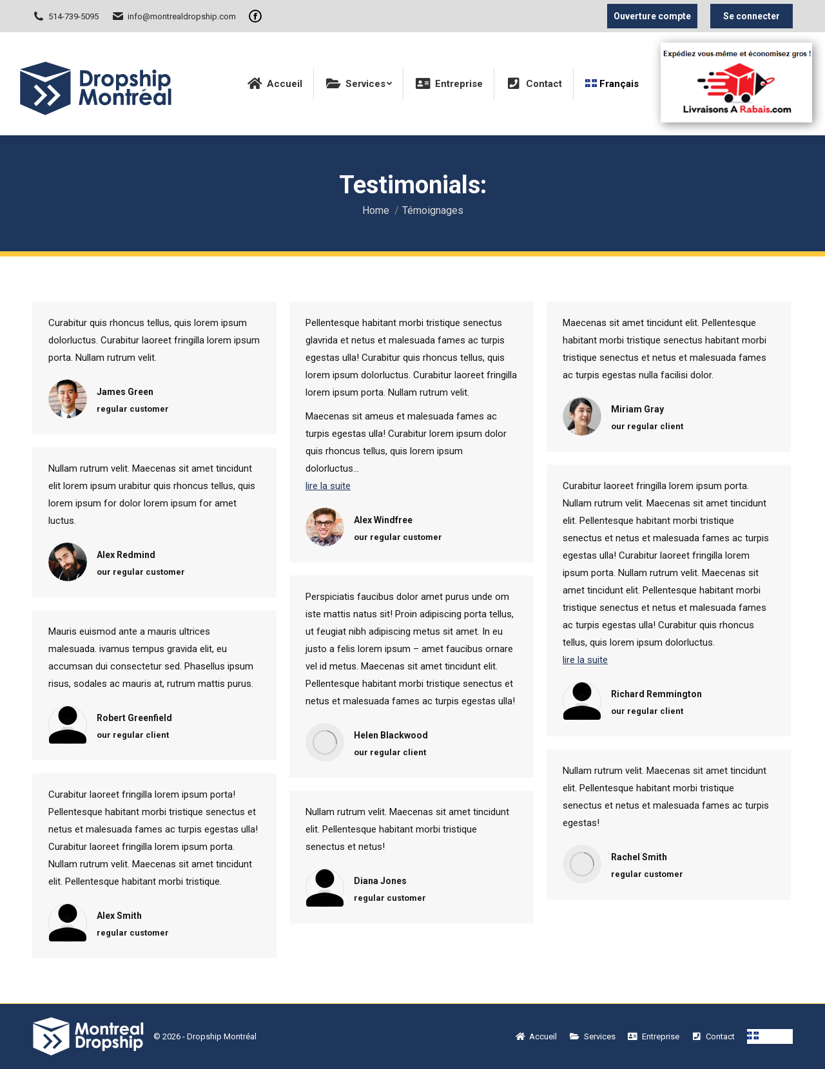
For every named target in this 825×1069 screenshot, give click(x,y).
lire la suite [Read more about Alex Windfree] (328, 486)
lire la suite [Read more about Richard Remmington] (585, 660)
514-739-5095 (65, 16)
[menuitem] (274, 84)
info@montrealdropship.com (174, 16)
